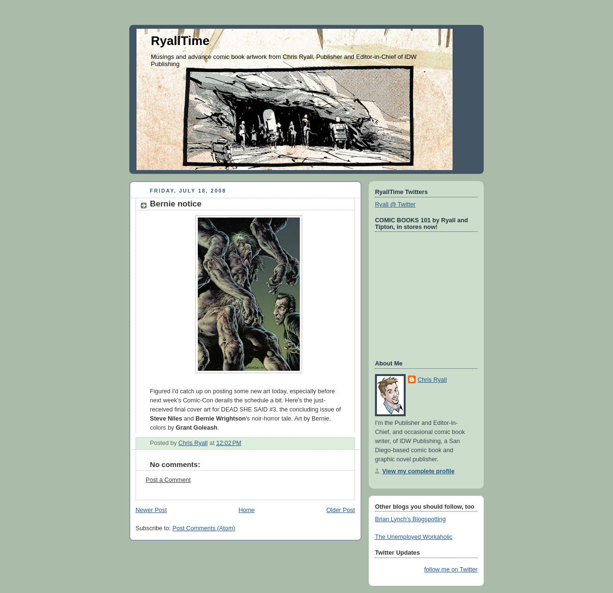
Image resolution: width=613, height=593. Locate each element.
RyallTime (180, 41)
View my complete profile (418, 471)
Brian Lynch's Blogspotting (410, 519)
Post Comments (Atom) (203, 528)
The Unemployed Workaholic (414, 537)
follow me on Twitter (450, 569)
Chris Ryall (432, 379)
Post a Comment (168, 480)
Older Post (340, 510)
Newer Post (151, 510)
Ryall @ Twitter (395, 204)
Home (246, 510)
